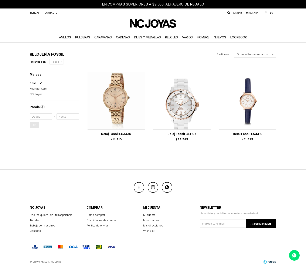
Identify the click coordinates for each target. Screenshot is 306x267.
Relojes (171, 37)
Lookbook (238, 37)
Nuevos (220, 37)
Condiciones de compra (101, 220)
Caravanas (103, 37)
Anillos (65, 37)
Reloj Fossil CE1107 (181, 134)
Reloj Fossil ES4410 (247, 134)
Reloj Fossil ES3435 (116, 134)
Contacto (51, 12)
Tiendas (35, 12)
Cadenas (123, 37)
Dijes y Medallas (147, 37)
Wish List (148, 230)
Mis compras (151, 220)
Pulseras (82, 37)
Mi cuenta (149, 214)
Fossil (55, 61)
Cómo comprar (95, 214)
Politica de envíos (97, 225)
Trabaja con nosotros (42, 225)
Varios (187, 37)
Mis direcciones (153, 225)
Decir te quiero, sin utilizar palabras (51, 214)
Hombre (203, 37)
